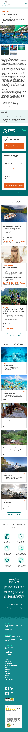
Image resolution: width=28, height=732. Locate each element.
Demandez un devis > (14, 604)
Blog (6, 667)
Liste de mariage (9, 679)
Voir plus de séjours (14, 335)
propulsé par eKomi (15, 725)
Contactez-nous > (14, 608)
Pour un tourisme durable (11, 665)
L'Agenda (7, 671)
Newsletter (7, 669)
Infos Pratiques (8, 663)
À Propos (7, 659)
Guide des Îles (8, 661)
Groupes (7, 675)
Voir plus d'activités (14, 514)
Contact (6, 677)
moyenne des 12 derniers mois (11, 710)
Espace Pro (7, 673)
